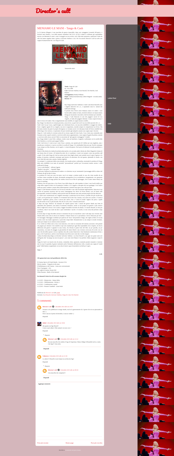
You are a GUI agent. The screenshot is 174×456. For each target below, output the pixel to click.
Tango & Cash (66, 295)
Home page (70, 443)
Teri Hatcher (75, 295)
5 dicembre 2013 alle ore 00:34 (69, 370)
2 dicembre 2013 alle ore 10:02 (56, 323)
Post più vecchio (96, 443)
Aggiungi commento (44, 384)
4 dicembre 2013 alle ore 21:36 (58, 356)
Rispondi (45, 316)
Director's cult (53, 11)
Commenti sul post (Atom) (73, 450)
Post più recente (42, 443)
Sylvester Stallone (56, 295)
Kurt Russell (46, 295)
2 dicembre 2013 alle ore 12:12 (69, 339)
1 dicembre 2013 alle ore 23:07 (64, 306)
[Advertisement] (117, 58)
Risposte (47, 335)
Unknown (46, 356)
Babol (44, 323)
